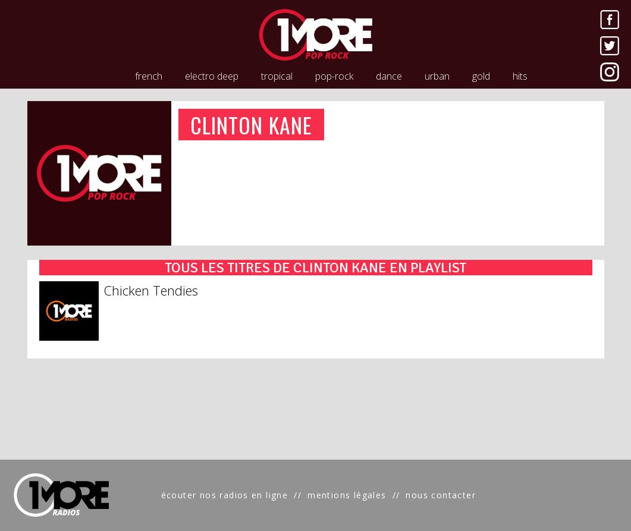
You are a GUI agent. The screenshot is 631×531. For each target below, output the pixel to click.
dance (389, 76)
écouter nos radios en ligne (224, 495)
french (148, 76)
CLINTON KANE (251, 124)
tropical (277, 76)
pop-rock (334, 76)
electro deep (211, 76)
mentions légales (346, 495)
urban (437, 76)
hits (520, 76)
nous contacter (441, 495)
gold (481, 76)
